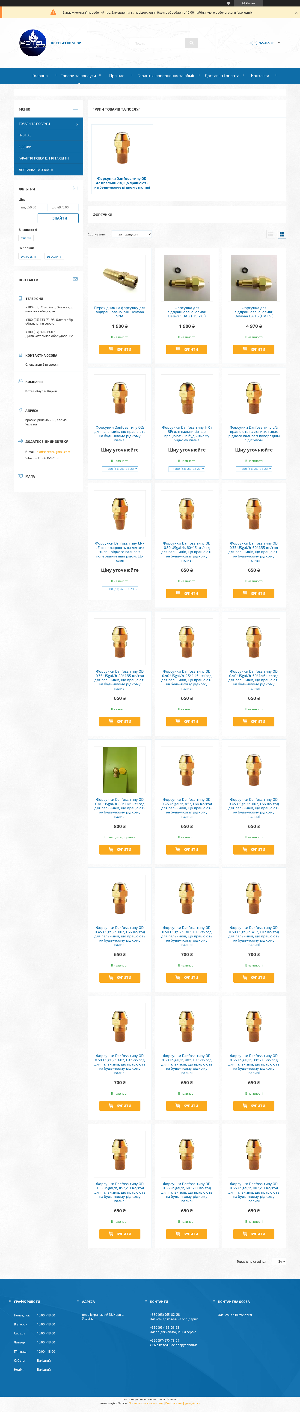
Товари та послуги (78, 75)
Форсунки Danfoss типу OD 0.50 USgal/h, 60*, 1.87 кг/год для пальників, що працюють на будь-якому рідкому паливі (120, 1064)
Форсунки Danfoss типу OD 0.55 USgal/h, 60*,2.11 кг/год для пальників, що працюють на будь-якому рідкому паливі (186, 1192)
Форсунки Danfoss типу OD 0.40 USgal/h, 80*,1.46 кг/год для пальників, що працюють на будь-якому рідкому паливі (120, 808)
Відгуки (25, 147)
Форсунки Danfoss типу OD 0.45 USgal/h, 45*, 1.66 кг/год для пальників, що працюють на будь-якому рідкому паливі (186, 808)
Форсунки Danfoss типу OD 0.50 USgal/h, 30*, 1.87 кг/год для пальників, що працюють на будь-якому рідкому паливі (186, 936)
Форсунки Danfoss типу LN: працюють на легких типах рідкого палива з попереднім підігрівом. (254, 433)
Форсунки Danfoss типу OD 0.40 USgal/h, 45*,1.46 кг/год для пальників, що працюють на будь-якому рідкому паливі (186, 679)
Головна (40, 75)
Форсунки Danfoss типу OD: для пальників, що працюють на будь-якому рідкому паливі (122, 182)
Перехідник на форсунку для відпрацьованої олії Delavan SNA (120, 312)
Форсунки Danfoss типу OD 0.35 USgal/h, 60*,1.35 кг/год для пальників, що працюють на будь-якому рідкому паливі (253, 551)
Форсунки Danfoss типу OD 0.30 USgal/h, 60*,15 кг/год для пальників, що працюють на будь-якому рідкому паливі (186, 551)
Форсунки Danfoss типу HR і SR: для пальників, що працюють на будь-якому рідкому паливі (187, 433)
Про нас (116, 75)
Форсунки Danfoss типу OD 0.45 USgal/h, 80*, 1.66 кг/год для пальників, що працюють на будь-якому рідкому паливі (120, 936)
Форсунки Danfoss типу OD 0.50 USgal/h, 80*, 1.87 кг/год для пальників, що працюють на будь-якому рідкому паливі (186, 1064)
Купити (124, 349)
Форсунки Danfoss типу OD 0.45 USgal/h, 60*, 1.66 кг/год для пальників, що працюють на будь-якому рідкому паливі (253, 808)
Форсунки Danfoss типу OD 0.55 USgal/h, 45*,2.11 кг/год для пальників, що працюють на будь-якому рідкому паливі (120, 1192)
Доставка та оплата (36, 170)
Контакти (260, 75)
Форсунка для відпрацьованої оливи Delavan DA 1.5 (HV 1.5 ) (254, 312)
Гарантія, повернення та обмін (166, 75)
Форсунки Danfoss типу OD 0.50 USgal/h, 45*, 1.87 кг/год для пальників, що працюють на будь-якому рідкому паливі (253, 936)
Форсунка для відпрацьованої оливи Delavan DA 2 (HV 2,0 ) (186, 312)
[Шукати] (191, 43)
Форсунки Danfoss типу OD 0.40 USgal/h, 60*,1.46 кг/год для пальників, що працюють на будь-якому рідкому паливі (253, 679)
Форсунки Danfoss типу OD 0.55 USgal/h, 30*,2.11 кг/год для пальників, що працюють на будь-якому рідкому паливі (253, 1064)
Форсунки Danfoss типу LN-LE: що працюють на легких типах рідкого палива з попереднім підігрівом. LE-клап (119, 551)
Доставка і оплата (222, 75)
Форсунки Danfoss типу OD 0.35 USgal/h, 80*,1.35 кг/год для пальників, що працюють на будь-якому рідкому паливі (120, 679)
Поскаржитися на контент (146, 1403)
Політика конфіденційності (183, 1403)
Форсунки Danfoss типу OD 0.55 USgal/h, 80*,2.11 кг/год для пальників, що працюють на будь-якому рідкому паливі (253, 1192)
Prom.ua (172, 1398)
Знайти (59, 218)
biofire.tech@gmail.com (53, 452)
